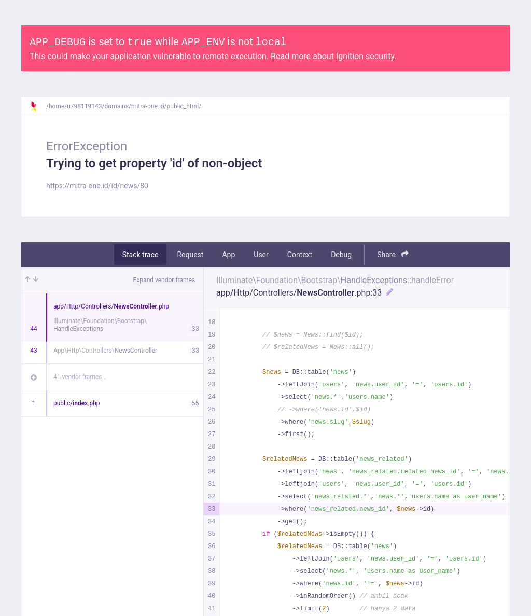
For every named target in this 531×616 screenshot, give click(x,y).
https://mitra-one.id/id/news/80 (97, 185)
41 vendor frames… (79, 377)
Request (190, 254)
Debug (341, 254)
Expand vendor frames (164, 280)
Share (393, 254)
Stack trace (140, 254)
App (228, 254)
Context (299, 254)
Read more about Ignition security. (333, 56)
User (261, 254)
